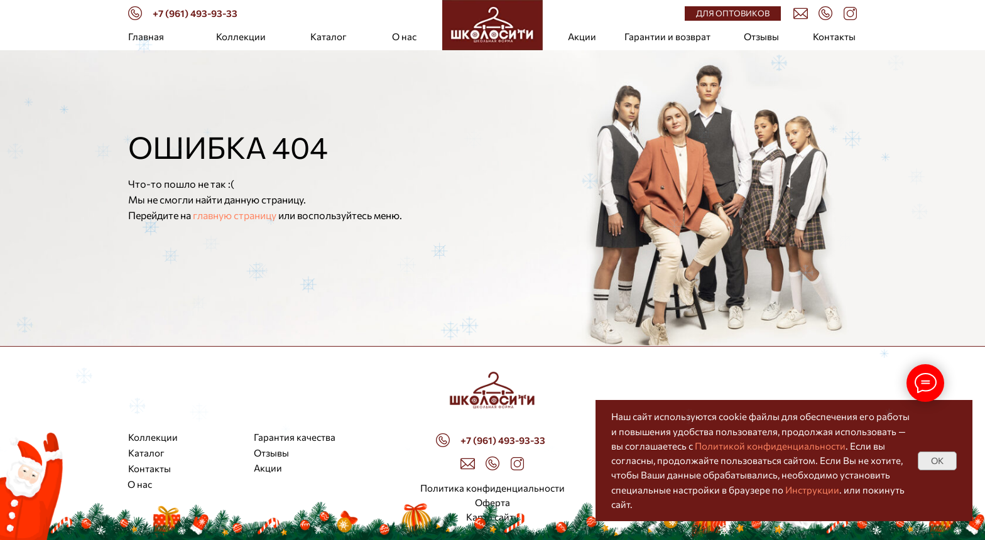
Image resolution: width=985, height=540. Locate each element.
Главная (146, 36)
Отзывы (761, 36)
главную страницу (234, 215)
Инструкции (812, 489)
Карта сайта (492, 516)
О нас (404, 36)
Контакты (834, 36)
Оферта (492, 502)
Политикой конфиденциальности (770, 445)
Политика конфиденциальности (492, 488)
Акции (582, 36)
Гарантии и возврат (667, 36)
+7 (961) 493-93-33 (195, 13)
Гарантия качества (294, 437)
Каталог (328, 36)
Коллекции (241, 36)
